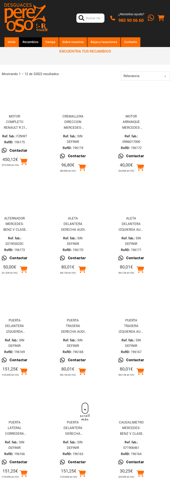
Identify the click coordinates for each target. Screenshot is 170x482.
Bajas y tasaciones (104, 42)
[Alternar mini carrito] (161, 18)
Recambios (30, 42)
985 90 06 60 (131, 20)
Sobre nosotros (73, 42)
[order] (145, 76)
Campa (50, 42)
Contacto (130, 42)
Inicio (11, 42)
